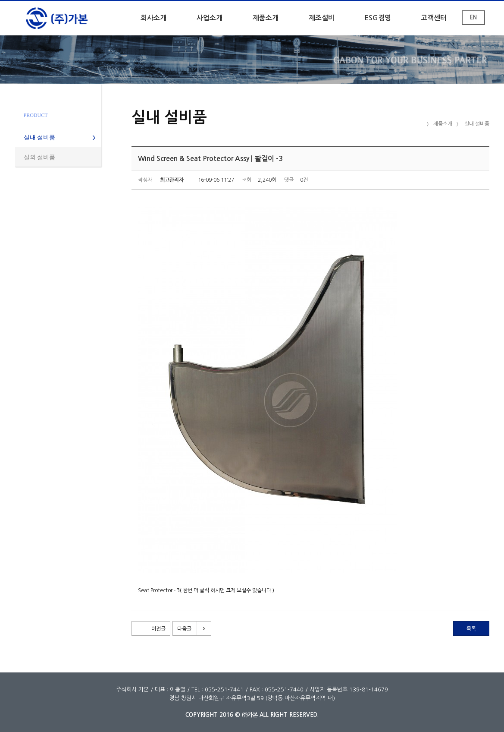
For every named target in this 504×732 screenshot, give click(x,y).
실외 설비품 (40, 157)
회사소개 (153, 18)
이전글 (158, 628)
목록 (471, 628)
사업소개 (209, 18)
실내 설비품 (40, 137)
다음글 (184, 628)
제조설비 (322, 18)
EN (473, 17)
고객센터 (434, 18)
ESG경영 (377, 18)
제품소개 (266, 18)
